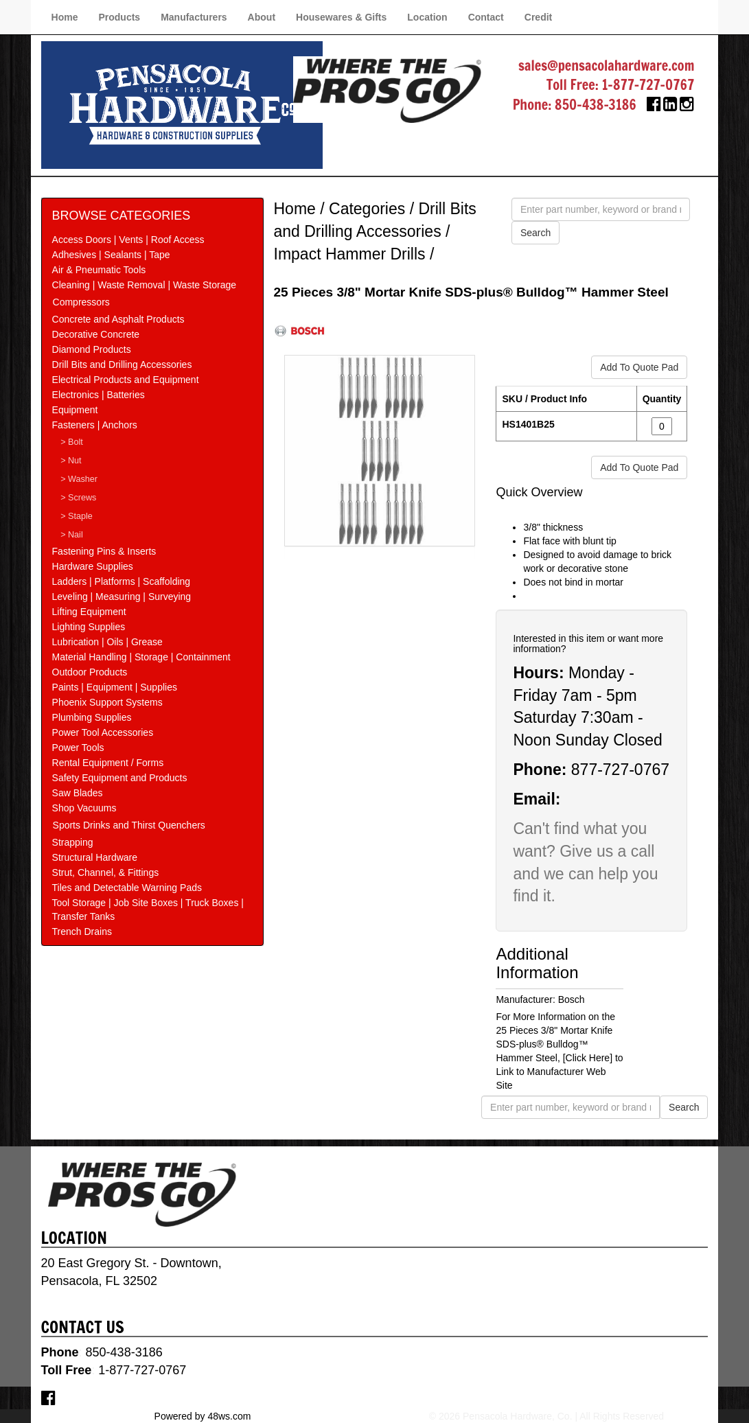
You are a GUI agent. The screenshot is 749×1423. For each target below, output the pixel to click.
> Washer (78, 479)
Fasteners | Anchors (94, 424)
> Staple (76, 516)
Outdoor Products (90, 672)
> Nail (71, 535)
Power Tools (78, 747)
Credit (538, 17)
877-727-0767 (620, 769)
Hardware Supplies (92, 566)
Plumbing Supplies (92, 717)
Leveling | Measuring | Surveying (122, 596)
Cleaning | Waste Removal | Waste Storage (144, 284)
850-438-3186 (595, 105)
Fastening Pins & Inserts (104, 551)
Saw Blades (77, 792)
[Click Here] (587, 1057)
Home (64, 17)
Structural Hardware (95, 857)
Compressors (81, 302)
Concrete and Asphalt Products (118, 319)
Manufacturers (194, 17)
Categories (367, 209)
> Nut (70, 460)
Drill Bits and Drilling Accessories (122, 364)
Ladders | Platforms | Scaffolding (121, 581)
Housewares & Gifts (341, 17)
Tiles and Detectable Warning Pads (127, 887)
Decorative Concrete (96, 334)
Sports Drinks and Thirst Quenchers (129, 825)
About (261, 17)
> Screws (78, 497)
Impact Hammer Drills (350, 254)
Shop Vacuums (84, 807)
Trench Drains (82, 931)
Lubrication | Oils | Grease (107, 641)
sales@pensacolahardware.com (606, 66)
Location (427, 17)
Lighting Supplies (89, 626)
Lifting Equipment (89, 611)
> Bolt (71, 442)
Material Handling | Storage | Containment (141, 656)
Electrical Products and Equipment (125, 379)
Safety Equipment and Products (119, 777)
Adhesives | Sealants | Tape (111, 254)
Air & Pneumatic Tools (99, 269)
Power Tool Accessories (103, 732)
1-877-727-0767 (648, 85)
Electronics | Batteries (98, 394)
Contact (486, 17)
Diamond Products (91, 349)
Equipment (75, 409)
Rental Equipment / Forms (108, 762)
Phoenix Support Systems (107, 702)
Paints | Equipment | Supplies (114, 687)
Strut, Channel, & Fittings (105, 872)
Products (119, 17)
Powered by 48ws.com (202, 1416)
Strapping (72, 842)
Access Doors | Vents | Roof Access (128, 239)
